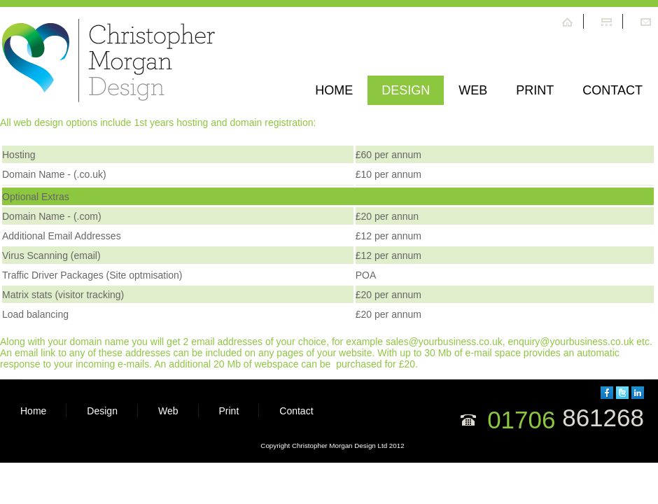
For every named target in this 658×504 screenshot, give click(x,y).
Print (229, 410)
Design (406, 90)
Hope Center (109, 62)
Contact (612, 90)
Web (168, 410)
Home (334, 90)
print (535, 90)
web (472, 90)
